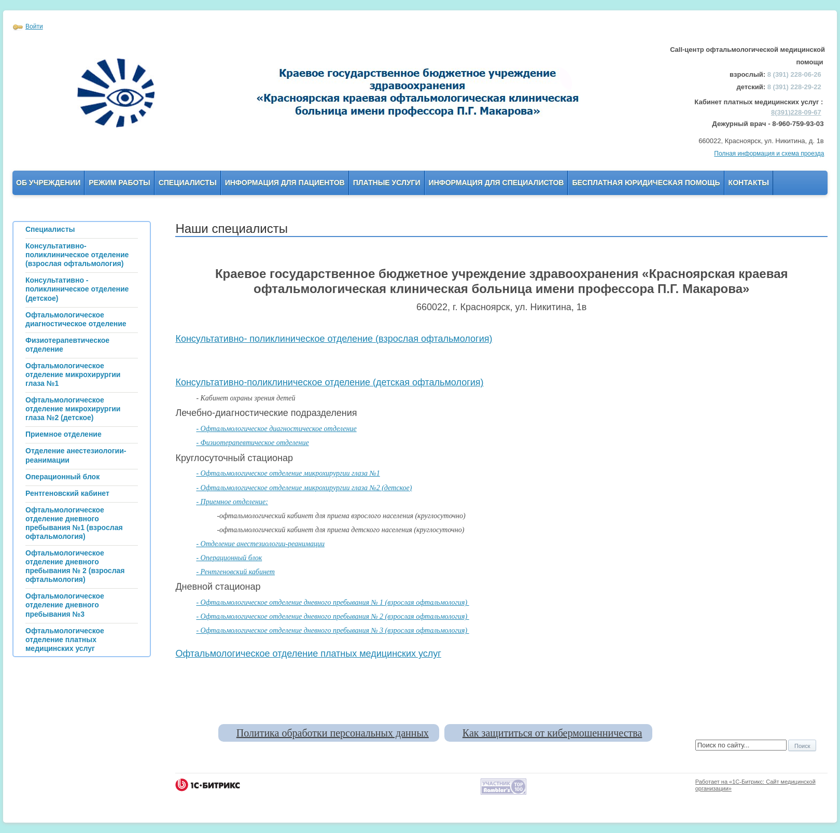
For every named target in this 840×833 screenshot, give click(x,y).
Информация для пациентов (285, 182)
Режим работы (119, 182)
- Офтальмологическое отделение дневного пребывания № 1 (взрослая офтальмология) (332, 602)
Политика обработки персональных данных (332, 733)
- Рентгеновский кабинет (235, 572)
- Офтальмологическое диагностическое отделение (276, 429)
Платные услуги (387, 182)
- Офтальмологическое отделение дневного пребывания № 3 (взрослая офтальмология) (332, 630)
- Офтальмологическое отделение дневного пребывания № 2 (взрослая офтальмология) (332, 616)
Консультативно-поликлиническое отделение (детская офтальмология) (329, 382)
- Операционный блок (229, 558)
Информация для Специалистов (496, 182)
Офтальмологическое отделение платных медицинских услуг (308, 653)
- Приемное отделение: (232, 502)
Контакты (749, 182)
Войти (34, 26)
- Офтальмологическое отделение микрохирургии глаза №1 (288, 473)
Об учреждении (48, 182)
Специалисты (188, 182)
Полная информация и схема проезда (769, 153)
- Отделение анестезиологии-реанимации (260, 544)
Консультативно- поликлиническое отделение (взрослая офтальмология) (333, 339)
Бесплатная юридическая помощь (646, 182)
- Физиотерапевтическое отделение (252, 443)
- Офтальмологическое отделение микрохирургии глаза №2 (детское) (304, 488)
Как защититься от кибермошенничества (552, 733)
